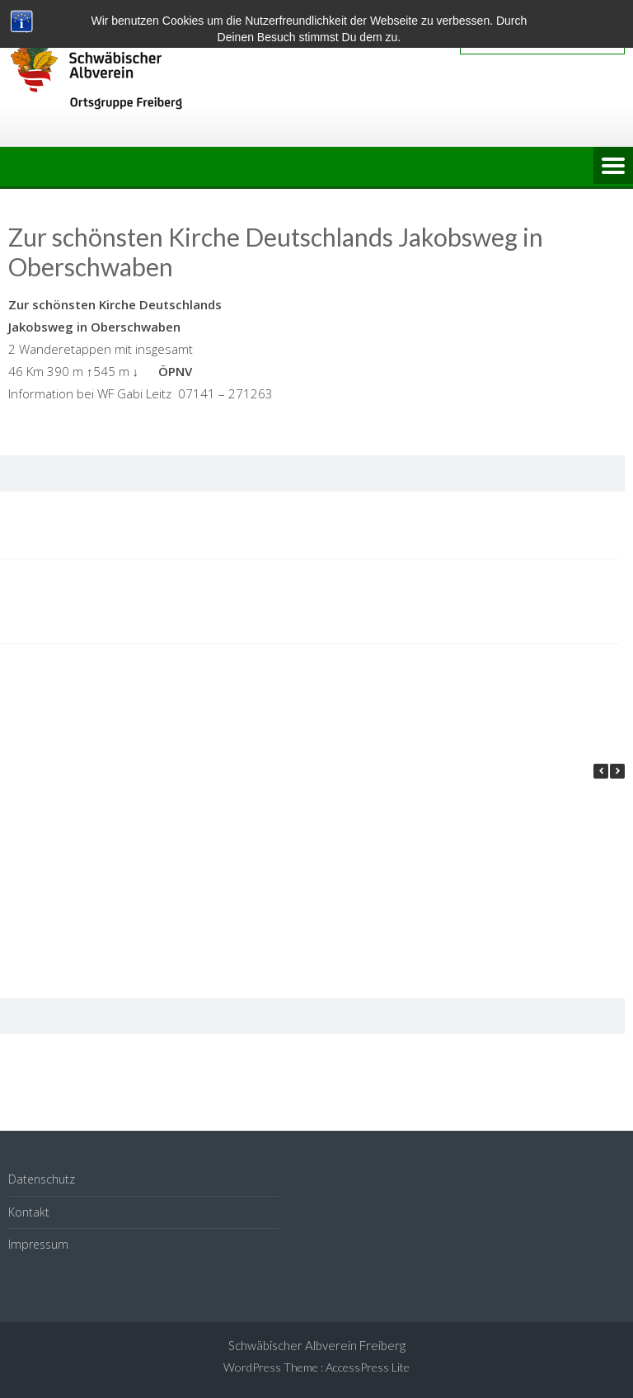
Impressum (38, 1244)
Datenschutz (41, 1179)
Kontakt (28, 1212)
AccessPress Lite (368, 1367)
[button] (617, 771)
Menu (613, 166)
